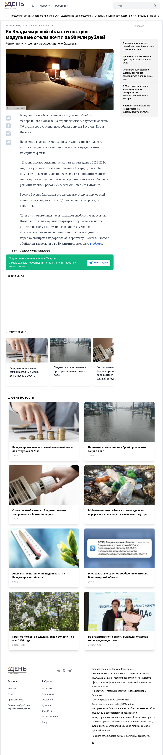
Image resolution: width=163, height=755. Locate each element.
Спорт (45, 722)
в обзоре (96, 243)
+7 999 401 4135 (121, 699)
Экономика (48, 693)
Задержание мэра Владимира (77, 15)
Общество (47, 699)
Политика (47, 688)
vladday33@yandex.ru (124, 703)
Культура (47, 705)
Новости (45, 5)
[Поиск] (132, 5)
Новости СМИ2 (15, 275)
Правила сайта (15, 699)
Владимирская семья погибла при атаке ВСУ (35, 15)
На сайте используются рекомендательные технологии (121, 735)
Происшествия (50, 716)
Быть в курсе (98, 262)
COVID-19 (47, 710)
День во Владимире (15, 6)
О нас (11, 693)
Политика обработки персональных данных (20, 707)
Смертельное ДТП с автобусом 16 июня (115, 15)
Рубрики (62, 5)
